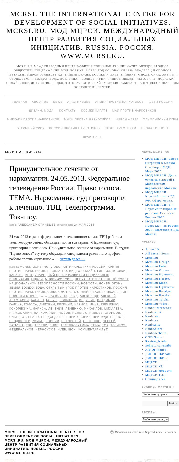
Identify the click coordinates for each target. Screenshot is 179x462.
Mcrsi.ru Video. (157, 303)
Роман (38, 321)
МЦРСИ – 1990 (126, 119)
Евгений (64, 304)
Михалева (113, 308)
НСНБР (104, 283)
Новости (89, 283)
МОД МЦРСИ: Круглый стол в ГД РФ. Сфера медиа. (160, 196)
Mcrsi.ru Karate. (157, 278)
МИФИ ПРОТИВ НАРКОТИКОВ (87, 119)
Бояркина (68, 300)
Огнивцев (94, 312)
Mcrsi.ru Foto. (156, 266)
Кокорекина (20, 308)
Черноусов (46, 329)
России (52, 321)
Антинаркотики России (84, 266)
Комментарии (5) (93, 329)
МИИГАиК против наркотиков (33, 119)
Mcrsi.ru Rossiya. (158, 291)
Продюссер (19, 321)
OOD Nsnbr (154, 337)
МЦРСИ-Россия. (59, 279)
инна (94, 304)
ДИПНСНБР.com (158, 354)
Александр (89, 296)
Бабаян (37, 300)
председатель (54, 317)
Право (33, 317)
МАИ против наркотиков (134, 110)
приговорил (80, 317)
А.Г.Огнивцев (78, 101)
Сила (51, 292)
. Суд (73, 296)
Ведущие (87, 300)
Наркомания (45, 312)
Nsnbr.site (152, 324)
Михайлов (93, 308)
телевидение (46, 325)
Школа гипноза (155, 128)
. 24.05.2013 (57, 296)
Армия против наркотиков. (120, 101)
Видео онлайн (82, 271)
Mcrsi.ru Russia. (157, 295)
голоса (30, 304)
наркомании (20, 312)
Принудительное (108, 317)
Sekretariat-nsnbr (158, 345)
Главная (19, 101)
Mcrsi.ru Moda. (156, 282)
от (24, 317)
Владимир (106, 300)
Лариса (39, 308)
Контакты (67, 110)
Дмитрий (47, 304)
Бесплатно (57, 271)
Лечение (56, 308)
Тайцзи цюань (106, 292)
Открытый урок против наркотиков (78, 287)
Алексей (108, 296)
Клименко (110, 304)
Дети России (161, 101)
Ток (105, 325)
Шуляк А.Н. (92, 137)
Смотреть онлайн (75, 292)
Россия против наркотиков (74, 128)
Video (56, 266)
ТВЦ (29, 325)
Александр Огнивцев (37, 224)
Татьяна (16, 325)
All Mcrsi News (157, 253)
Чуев (62, 329)
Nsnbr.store (153, 328)
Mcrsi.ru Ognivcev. (159, 287)
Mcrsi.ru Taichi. (157, 299)
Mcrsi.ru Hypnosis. (159, 274)
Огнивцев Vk (155, 379)
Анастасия (19, 300)
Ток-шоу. (118, 325)
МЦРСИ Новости (158, 370)
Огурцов (112, 312)
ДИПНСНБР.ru (156, 358)
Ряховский (71, 321)
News (58, 101)
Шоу (72, 329)
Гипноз (103, 271)
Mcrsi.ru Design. (158, 262)
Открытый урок (30, 128)
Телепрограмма (75, 325)
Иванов (81, 304)
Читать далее (72, 259)
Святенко (92, 321)
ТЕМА (95, 325)
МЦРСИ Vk (154, 366)
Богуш (51, 300)
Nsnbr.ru (151, 320)
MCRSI (25, 266)
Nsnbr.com (153, 312)
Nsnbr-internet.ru (158, 308)
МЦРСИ (37, 279)
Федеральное (21, 329)
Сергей (109, 321)
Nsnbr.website (155, 333)
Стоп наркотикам (120, 128)
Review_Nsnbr (156, 341)
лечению (74, 308)
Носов (64, 312)
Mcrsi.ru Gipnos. (158, 270)
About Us (40, 101)
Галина (15, 304)
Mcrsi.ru (40, 266)
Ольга (14, 317)
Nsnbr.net (152, 316)
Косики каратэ (94, 110)
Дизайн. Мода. (42, 110)
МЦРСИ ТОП (155, 374)
